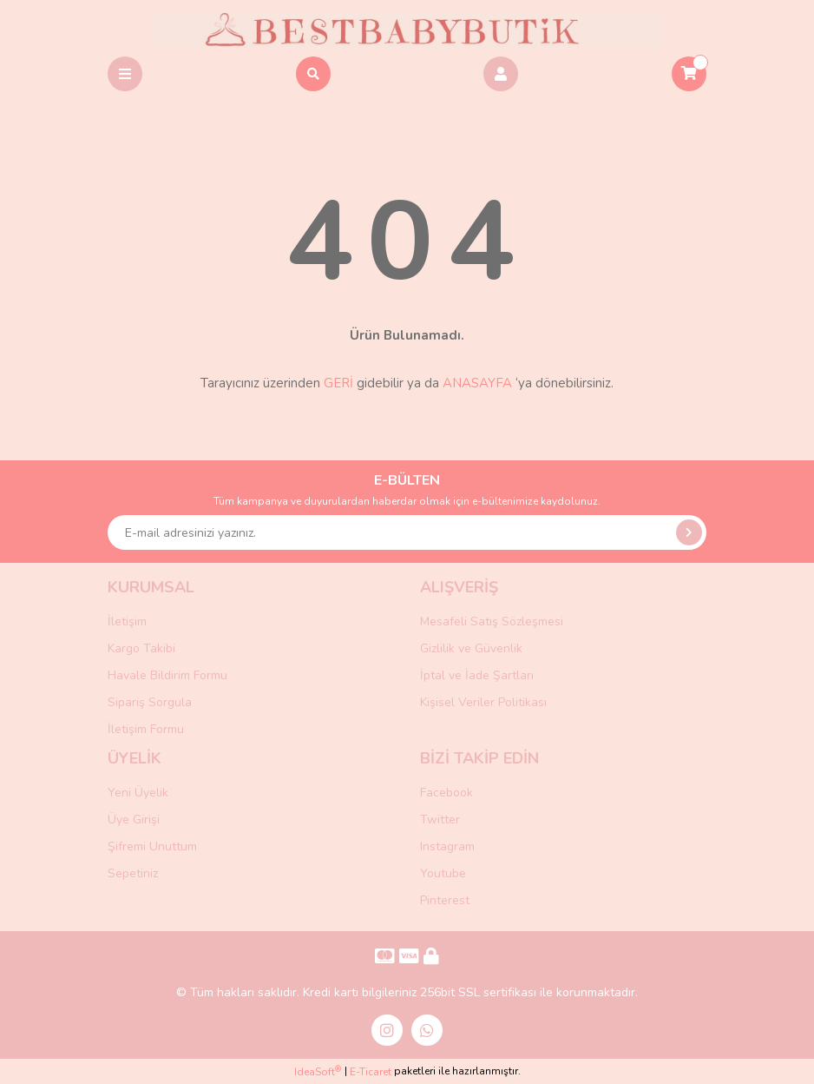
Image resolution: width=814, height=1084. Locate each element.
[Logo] (407, 29)
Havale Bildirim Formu (167, 675)
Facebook (446, 792)
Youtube (443, 873)
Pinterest (444, 900)
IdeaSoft (317, 1071)
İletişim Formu (146, 729)
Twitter (440, 819)
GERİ (338, 383)
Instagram (447, 846)
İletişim (127, 621)
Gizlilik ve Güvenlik (471, 648)
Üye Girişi (134, 819)
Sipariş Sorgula (150, 702)
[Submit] (689, 532)
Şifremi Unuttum (152, 846)
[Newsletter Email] (407, 532)
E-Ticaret (370, 1072)
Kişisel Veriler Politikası (483, 702)
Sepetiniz (133, 873)
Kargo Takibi (141, 648)
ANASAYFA (477, 383)
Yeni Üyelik (138, 792)
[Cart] (689, 73)
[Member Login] (500, 73)
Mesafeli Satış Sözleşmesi (491, 621)
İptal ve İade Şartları (477, 675)
